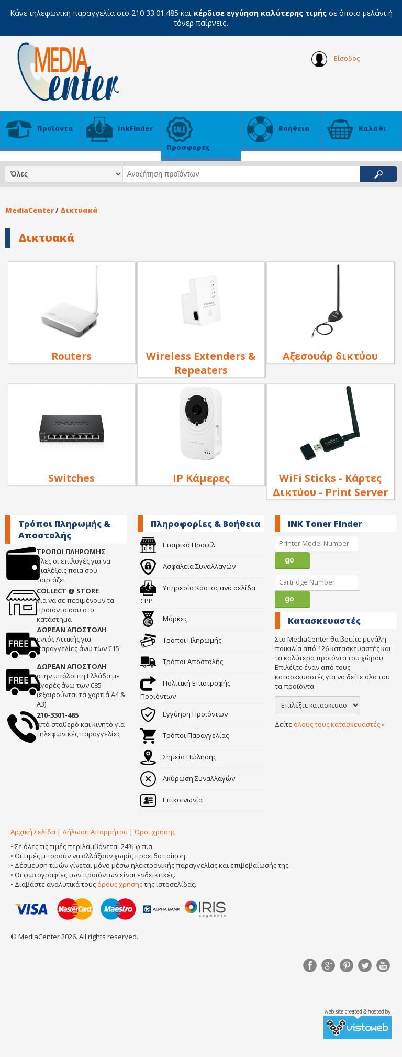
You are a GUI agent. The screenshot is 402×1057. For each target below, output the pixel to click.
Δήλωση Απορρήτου (95, 831)
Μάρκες (163, 618)
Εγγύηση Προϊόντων (184, 714)
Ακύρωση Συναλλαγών (187, 778)
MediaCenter (29, 210)
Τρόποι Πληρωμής (180, 640)
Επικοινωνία (171, 800)
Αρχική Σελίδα (32, 831)
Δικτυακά (79, 210)
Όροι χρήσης (155, 831)
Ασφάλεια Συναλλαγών (188, 566)
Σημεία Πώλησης (178, 757)
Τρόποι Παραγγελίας (184, 735)
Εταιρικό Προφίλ (177, 544)
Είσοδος (335, 59)
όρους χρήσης (119, 884)
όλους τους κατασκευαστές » (339, 724)
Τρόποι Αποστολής (181, 661)
